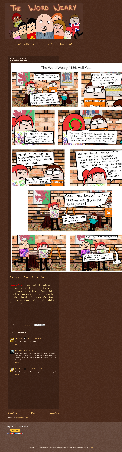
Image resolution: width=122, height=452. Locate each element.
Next (44, 277)
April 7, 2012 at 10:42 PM (34, 338)
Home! (10, 44)
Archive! (26, 44)
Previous (14, 277)
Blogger (90, 447)
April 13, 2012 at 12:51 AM (34, 369)
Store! (69, 44)
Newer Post (12, 413)
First (26, 277)
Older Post (54, 413)
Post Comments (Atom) (22, 417)
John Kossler (19, 338)
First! (19, 44)
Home (33, 413)
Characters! (47, 44)
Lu (16, 350)
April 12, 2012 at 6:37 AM (25, 350)
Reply (17, 344)
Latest (35, 277)
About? (35, 44)
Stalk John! (60, 44)
